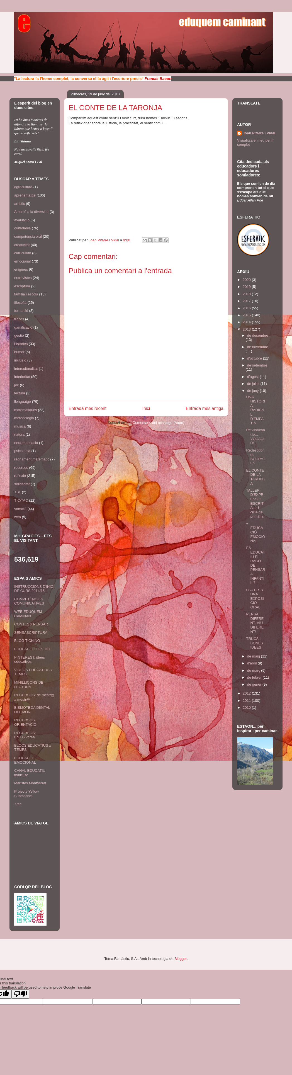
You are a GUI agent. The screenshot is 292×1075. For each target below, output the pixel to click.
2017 (247, 301)
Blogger (180, 959)
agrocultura (23, 187)
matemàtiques (25, 410)
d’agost (253, 377)
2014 (247, 322)
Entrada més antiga (204, 408)
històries (21, 344)
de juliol (254, 384)
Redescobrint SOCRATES (255, 456)
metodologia (24, 418)
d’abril (252, 663)
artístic (19, 204)
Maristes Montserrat (30, 783)
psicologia (22, 451)
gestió (19, 335)
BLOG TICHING (27, 641)
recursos (21, 467)
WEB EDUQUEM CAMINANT (28, 614)
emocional (22, 261)
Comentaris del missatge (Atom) (158, 423)
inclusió (20, 360)
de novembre (257, 347)
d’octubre (255, 358)
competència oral (28, 236)
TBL (17, 492)
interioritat (22, 377)
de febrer (255, 677)
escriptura (22, 286)
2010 (247, 707)
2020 (247, 280)
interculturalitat (26, 369)
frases (19, 319)
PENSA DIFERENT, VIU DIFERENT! (255, 623)
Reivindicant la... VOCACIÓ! (255, 436)
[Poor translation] (20, 994)
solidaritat (22, 484)
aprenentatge (25, 195)
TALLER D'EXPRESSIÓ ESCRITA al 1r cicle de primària (255, 503)
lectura (19, 393)
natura (19, 434)
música (20, 426)
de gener (254, 684)
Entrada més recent (87, 408)
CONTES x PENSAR (31, 624)
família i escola (26, 294)
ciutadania (22, 228)
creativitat (22, 245)
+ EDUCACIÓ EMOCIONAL (255, 532)
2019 (247, 287)
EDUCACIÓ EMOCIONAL (25, 760)
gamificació (23, 327)
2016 (247, 308)
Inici (146, 408)
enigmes (21, 269)
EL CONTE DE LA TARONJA (255, 477)
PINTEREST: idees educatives (29, 659)
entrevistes (23, 278)
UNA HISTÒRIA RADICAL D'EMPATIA (255, 410)
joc (16, 385)
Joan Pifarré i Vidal (104, 240)
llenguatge (22, 401)
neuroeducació (26, 443)
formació (21, 311)
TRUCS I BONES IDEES (254, 643)
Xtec (17, 804)
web (17, 517)
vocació (20, 509)
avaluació (22, 220)
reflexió (20, 476)
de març (254, 670)
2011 (247, 700)
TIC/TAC (21, 500)
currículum (22, 253)
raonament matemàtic (31, 459)
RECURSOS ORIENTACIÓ (25, 722)
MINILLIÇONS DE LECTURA (28, 684)
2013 (247, 329)
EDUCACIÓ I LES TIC (32, 649)
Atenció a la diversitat (31, 212)
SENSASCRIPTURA (30, 632)
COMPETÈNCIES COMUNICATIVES (29, 601)
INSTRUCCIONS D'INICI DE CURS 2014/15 (34, 588)
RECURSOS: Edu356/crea (25, 735)
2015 (247, 315)
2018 (247, 294)
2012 (247, 693)
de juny (253, 391)
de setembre (257, 365)
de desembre (257, 335)
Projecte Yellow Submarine (26, 793)
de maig (254, 656)
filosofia (20, 302)
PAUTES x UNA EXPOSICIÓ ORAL (255, 598)
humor (19, 352)
